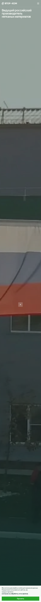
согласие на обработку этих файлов (15, 594)
